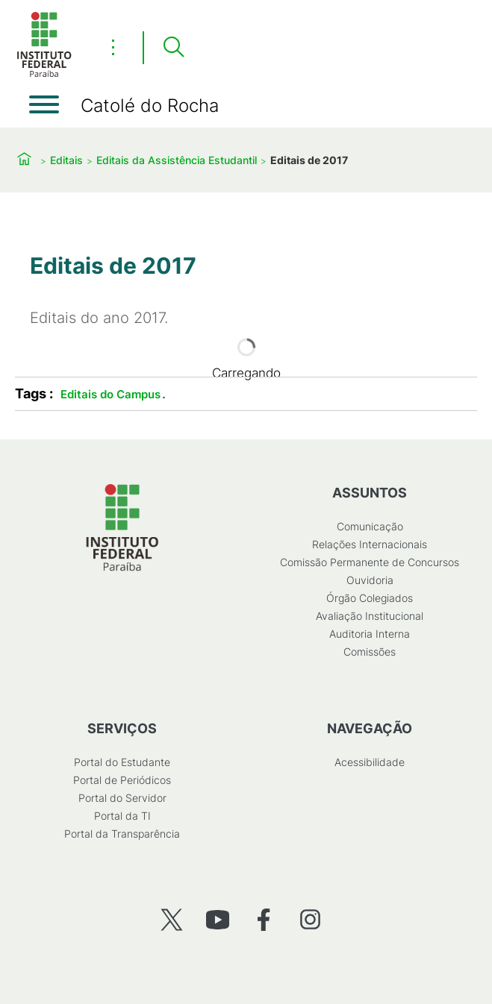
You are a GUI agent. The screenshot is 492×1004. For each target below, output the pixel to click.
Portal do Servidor (122, 797)
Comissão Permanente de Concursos (369, 562)
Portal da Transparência (122, 833)
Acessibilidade (369, 762)
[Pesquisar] (173, 48)
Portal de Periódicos (122, 780)
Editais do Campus (110, 394)
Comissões (369, 651)
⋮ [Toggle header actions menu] (113, 47)
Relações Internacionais (369, 544)
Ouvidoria (369, 580)
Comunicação (370, 526)
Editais (66, 160)
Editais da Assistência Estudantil (176, 160)
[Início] (44, 74)
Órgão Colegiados (369, 598)
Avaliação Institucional (369, 615)
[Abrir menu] (44, 104)
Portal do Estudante (122, 762)
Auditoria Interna (369, 633)
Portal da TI (122, 815)
